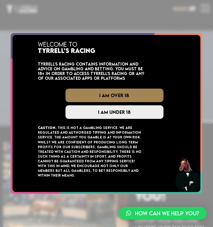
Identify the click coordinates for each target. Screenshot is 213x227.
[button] (162, 213)
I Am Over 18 (114, 95)
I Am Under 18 (114, 112)
